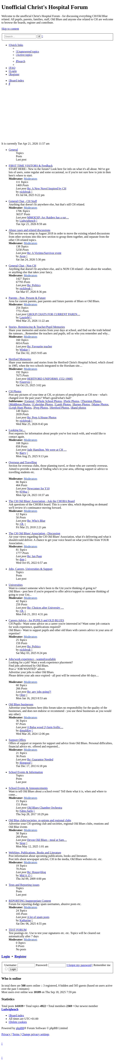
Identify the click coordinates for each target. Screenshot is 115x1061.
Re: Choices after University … (45, 607)
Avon (22, 256)
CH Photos (15, 391)
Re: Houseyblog (36, 872)
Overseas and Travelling (23, 462)
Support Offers (17, 739)
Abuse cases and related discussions (29, 230)
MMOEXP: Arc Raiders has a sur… (48, 217)
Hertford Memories (20, 359)
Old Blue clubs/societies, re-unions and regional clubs (40, 820)
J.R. (22, 524)
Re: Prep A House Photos (41, 417)
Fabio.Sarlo (26, 810)
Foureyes (25, 381)
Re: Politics (34, 285)
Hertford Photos (59, 407)
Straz (22, 843)
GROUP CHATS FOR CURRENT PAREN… (53, 314)
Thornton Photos (91, 401)
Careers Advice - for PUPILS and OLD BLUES (36, 620)
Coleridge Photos (42, 404)
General (13, 149)
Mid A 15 (25, 875)
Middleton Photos (19, 404)
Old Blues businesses (21, 704)
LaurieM (25, 317)
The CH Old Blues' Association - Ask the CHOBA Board (42, 501)
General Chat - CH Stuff (23, 201)
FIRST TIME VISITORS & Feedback (31, 165)
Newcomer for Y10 (38, 488)
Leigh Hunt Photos (20, 407)
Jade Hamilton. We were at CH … (47, 449)
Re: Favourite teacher (39, 346)
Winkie (24, 349)
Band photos (78, 407)
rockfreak (25, 191)
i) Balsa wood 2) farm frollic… (45, 727)
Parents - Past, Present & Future (27, 297)
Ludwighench (27, 220)
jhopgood (25, 762)
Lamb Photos (62, 404)
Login (5, 956)
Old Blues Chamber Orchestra (44, 807)
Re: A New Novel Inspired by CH (46, 188)
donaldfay (25, 730)
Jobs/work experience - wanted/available (32, 659)
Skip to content (10, 28)
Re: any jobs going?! (39, 691)
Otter (22, 695)
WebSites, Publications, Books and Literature (35, 852)
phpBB (20, 1028)
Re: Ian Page (34, 556)
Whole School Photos (49, 401)
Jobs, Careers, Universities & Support (30, 568)
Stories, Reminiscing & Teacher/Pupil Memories (37, 326)
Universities (16, 584)
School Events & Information (26, 772)
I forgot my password (79, 965)
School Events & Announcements (28, 788)
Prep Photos (40, 407)
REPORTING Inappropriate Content (30, 900)
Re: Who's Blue (36, 520)
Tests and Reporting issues (24, 884)
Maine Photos (99, 404)
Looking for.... (17, 430)
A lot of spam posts (38, 917)
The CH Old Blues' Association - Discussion (34, 533)
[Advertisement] (57, 113)
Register (20, 956)
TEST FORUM (18, 929)
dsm (22, 559)
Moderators (30, 178)
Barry (23, 453)
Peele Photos (71, 401)
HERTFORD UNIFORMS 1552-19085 (50, 378)
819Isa (23, 491)
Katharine (25, 920)
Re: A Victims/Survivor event (44, 253)
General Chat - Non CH (22, 265)
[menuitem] (27, 51)
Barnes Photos (81, 404)
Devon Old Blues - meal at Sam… (47, 839)
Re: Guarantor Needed (40, 759)
